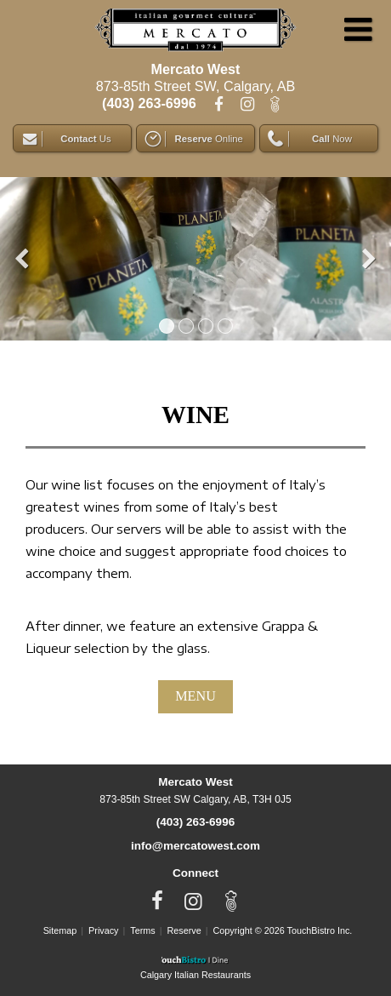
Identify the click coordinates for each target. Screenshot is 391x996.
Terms (142, 930)
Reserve (184, 930)
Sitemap (60, 930)
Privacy (103, 930)
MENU (195, 696)
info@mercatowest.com (195, 845)
